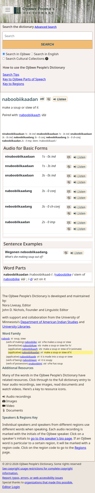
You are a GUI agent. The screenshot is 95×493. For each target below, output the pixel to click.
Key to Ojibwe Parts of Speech (24, 79)
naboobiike (63, 274)
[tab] (47, 148)
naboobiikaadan (30, 352)
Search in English (45, 54)
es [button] (68, 157)
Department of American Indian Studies (49, 322)
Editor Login (11, 487)
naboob (5, 338)
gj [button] (48, 99)
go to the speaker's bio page (51, 438)
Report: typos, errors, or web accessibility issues (32, 478)
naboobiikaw (30, 345)
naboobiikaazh (29, 115)
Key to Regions (13, 84)
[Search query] (47, 36)
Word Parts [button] (14, 268)
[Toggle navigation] (7, 10)
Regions (80, 448)
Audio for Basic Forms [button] (25, 148)
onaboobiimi (35, 363)
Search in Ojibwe (16, 54)
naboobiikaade (28, 356)
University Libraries (16, 326)
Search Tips (11, 74)
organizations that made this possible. (49, 482)
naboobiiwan (30, 360)
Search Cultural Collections (23, 59)
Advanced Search (46, 27)
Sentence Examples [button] (22, 244)
